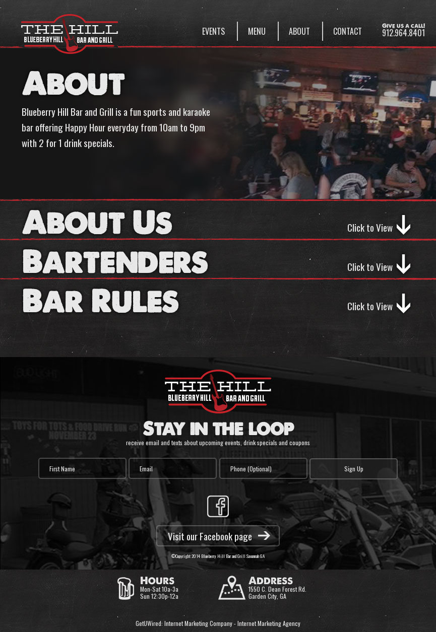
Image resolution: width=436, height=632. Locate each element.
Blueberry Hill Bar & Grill (69, 29)
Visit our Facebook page (210, 536)
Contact (347, 31)
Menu (257, 31)
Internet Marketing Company (198, 623)
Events (213, 31)
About (299, 31)
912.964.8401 (403, 33)
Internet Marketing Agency (268, 623)
